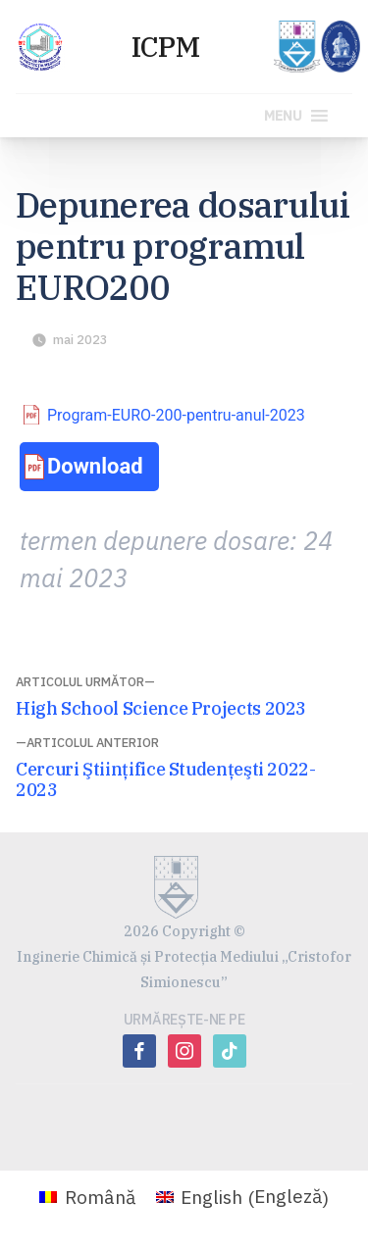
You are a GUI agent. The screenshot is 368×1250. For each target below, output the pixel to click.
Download (95, 466)
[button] (283, 115)
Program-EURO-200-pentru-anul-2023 (176, 415)
